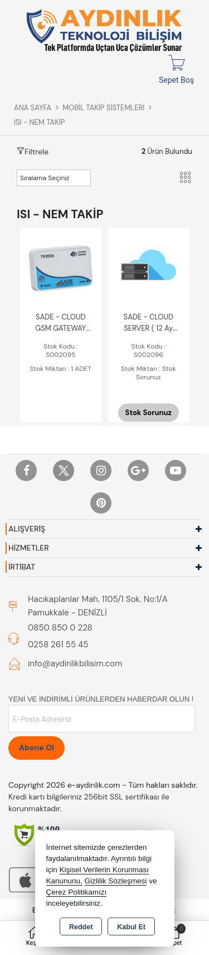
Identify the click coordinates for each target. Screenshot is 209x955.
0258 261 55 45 (58, 644)
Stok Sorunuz (148, 412)
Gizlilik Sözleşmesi (116, 881)
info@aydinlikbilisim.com (75, 663)
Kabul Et (131, 927)
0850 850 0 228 (60, 627)
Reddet (81, 927)
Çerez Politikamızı (76, 892)
